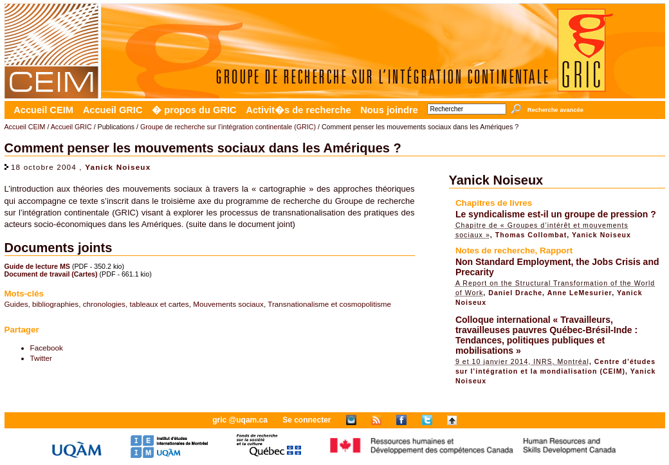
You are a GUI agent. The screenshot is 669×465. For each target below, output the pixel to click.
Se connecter (306, 419)
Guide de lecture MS (37, 266)
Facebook (46, 347)
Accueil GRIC (113, 110)
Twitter (41, 358)
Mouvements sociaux (228, 304)
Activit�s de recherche (298, 110)
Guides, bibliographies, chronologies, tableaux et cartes (97, 304)
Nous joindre (389, 110)
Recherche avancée (555, 110)
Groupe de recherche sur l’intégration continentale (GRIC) (228, 127)
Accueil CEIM (43, 110)
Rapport (556, 250)
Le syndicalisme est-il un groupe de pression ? (555, 214)
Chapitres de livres (493, 203)
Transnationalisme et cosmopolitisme (329, 304)
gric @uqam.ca (240, 419)
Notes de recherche (495, 250)
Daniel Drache (515, 292)
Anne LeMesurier (579, 292)
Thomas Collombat (531, 235)
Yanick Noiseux (118, 167)
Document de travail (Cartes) (51, 274)
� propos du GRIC (194, 110)
